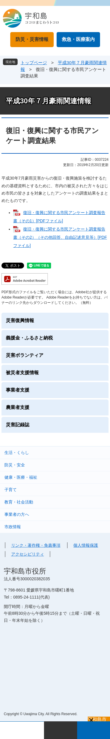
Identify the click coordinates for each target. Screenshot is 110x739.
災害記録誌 (17, 424)
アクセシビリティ (27, 554)
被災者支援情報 (22, 372)
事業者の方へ (16, 514)
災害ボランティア (24, 355)
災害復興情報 (20, 320)
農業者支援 (17, 407)
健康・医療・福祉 (20, 477)
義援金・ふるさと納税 (29, 337)
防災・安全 (14, 465)
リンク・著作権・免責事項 (35, 545)
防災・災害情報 (32, 39)
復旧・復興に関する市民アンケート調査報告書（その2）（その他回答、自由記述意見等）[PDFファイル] (60, 237)
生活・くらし (16, 452)
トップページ (34, 62)
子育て (10, 489)
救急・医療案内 (78, 39)
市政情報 (12, 526)
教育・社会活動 (18, 502)
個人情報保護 (85, 545)
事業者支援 (17, 389)
